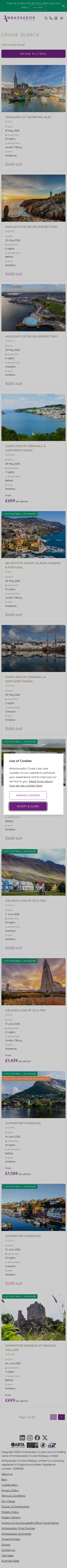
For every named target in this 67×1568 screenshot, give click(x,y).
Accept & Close (28, 806)
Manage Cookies (28, 795)
